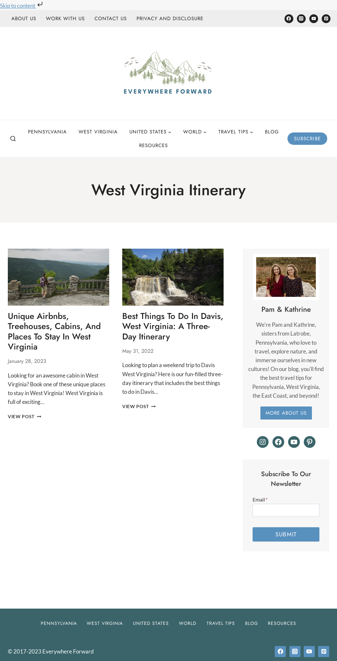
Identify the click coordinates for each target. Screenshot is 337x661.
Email (260, 499)
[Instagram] (301, 18)
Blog (272, 131)
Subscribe (307, 138)
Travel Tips (221, 623)
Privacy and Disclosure (170, 18)
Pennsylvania (47, 131)
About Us (23, 18)
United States (151, 623)
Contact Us (111, 18)
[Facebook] (289, 18)
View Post (24, 416)
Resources (153, 145)
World (188, 623)
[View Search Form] (13, 139)
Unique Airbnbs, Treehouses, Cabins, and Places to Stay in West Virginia (54, 331)
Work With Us (65, 18)
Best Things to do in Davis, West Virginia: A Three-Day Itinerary (172, 326)
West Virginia (98, 131)
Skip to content (22, 5)
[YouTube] (313, 18)
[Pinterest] (326, 18)
